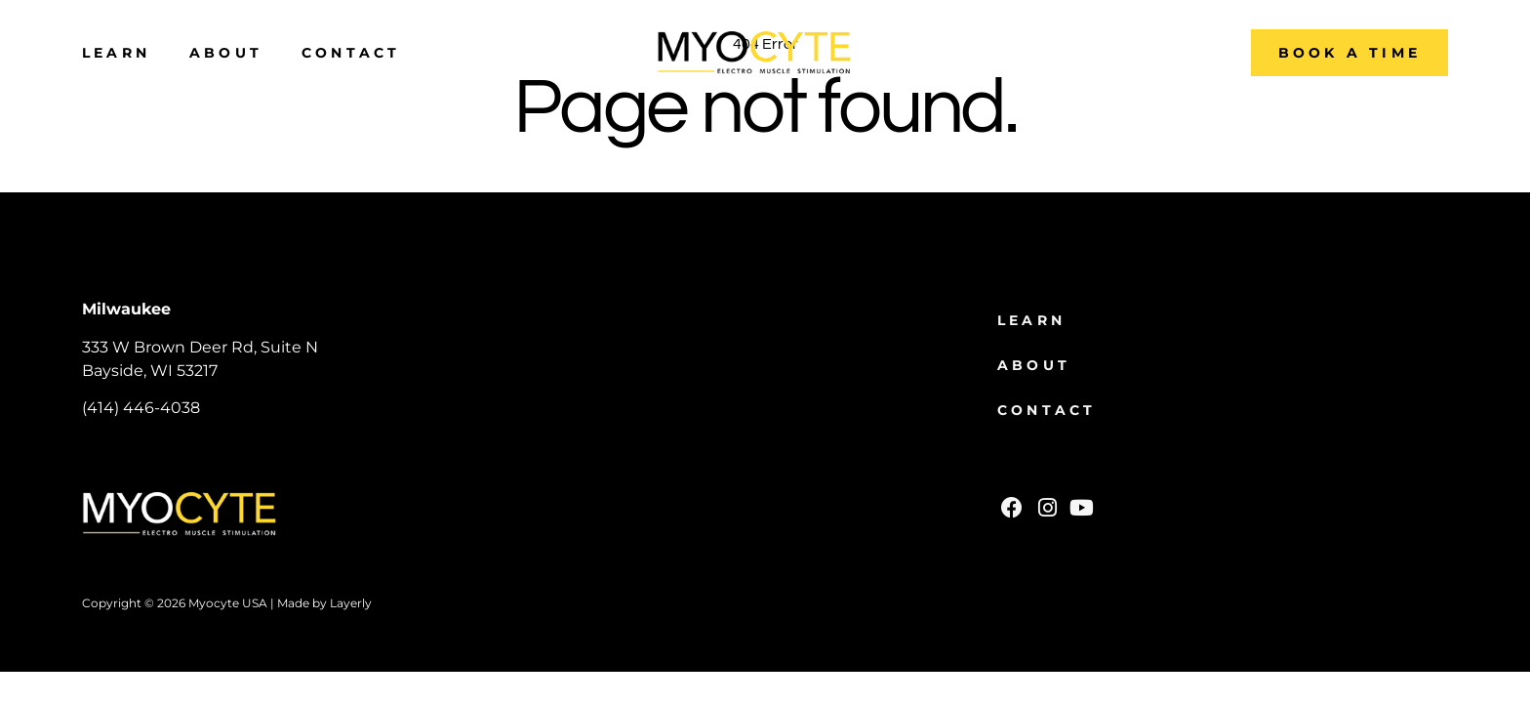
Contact (351, 53)
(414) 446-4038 (141, 407)
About (225, 53)
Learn (116, 53)
